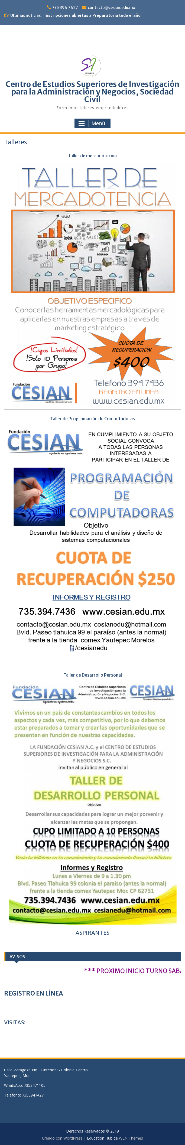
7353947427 (33, 1095)
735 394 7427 (65, 7)
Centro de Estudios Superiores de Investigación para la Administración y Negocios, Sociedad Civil (92, 91)
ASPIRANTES (92, 932)
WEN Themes (131, 1138)
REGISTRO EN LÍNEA (33, 993)
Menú (92, 123)
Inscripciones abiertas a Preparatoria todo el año (92, 15)
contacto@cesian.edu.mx (111, 7)
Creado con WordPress (62, 1138)
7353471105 (35, 1085)
